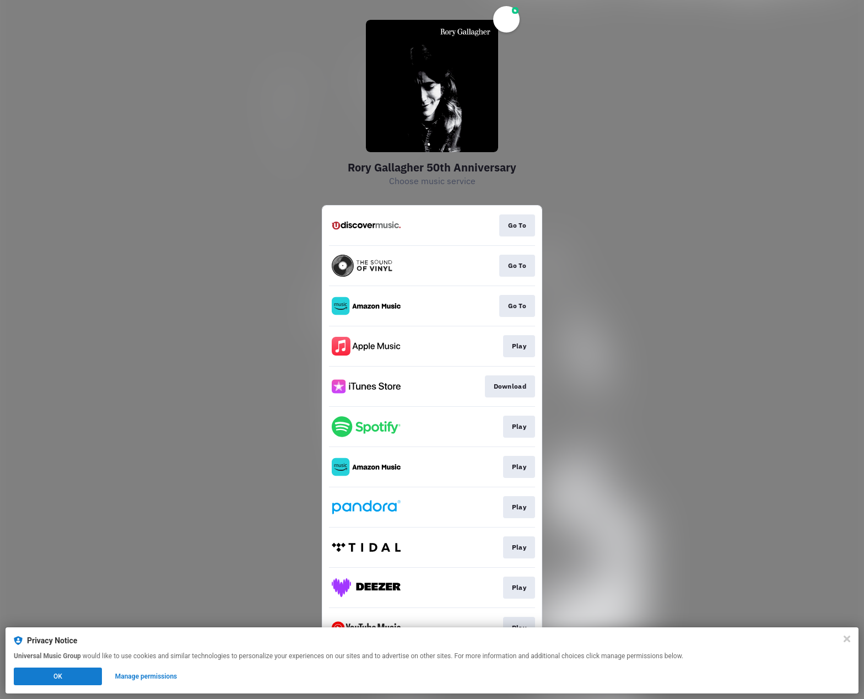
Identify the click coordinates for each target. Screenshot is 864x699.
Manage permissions (146, 676)
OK (57, 676)
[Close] (847, 639)
